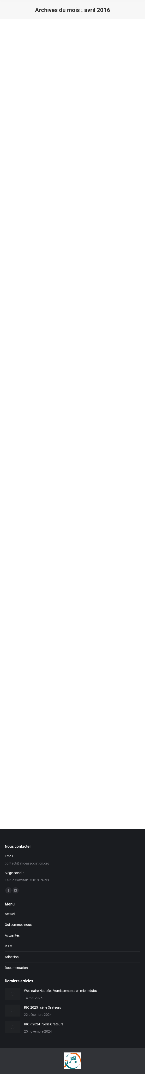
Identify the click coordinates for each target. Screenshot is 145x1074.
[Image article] (12, 994)
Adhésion (12, 957)
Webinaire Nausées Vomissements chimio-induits (60, 991)
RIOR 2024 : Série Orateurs (43, 1024)
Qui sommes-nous (18, 925)
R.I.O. (9, 946)
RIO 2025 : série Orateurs (42, 1007)
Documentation (16, 968)
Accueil (10, 914)
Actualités (12, 935)
